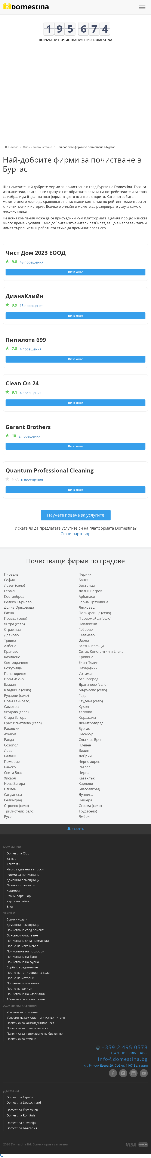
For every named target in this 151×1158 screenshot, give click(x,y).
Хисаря (10, 778)
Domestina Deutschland (24, 1102)
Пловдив (11, 574)
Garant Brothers (28, 427)
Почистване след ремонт (25, 930)
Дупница (86, 794)
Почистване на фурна (23, 962)
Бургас (84, 728)
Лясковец (87, 607)
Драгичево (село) (93, 684)
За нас (11, 859)
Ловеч (9, 750)
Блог (10, 907)
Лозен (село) (14, 585)
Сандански (13, 794)
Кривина (86, 657)
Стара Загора (15, 717)
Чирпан (85, 772)
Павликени (88, 624)
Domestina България (22, 1128)
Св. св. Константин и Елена (101, 651)
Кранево (11, 651)
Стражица (12, 629)
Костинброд (14, 596)
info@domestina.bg (123, 1059)
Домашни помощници (23, 880)
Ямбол (84, 816)
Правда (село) (15, 618)
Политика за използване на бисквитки (35, 1033)
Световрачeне (16, 662)
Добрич (85, 756)
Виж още (75, 272)
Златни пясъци (91, 646)
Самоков (11, 706)
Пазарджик (88, 668)
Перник (85, 574)
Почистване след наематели (28, 941)
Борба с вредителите (22, 967)
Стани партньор (75, 533)
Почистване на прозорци (25, 951)
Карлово (86, 783)
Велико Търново (18, 602)
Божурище (13, 668)
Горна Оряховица (93, 602)
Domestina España (20, 1097)
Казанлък (87, 778)
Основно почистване (22, 935)
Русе (8, 816)
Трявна (10, 640)
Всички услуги (17, 919)
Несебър (86, 734)
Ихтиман (86, 673)
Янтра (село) (14, 624)
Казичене (12, 657)
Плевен (85, 745)
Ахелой (10, 734)
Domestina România (21, 1115)
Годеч (84, 695)
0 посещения (32, 480)
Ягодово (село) (16, 712)
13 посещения (31, 305)
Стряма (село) (90, 805)
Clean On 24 (22, 383)
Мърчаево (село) (93, 690)
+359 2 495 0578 (125, 1047)
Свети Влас (13, 772)
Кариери (13, 891)
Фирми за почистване (23, 875)
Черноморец (89, 761)
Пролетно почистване (23, 983)
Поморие (12, 761)
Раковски (11, 728)
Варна (84, 640)
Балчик (10, 756)
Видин (84, 750)
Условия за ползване (22, 1012)
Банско (10, 767)
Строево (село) (16, 805)
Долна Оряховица (19, 607)
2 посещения (29, 436)
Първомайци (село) (95, 618)
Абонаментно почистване (26, 999)
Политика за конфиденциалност (30, 1023)
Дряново (11, 635)
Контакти (13, 864)
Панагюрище (15, 673)
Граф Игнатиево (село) (23, 723)
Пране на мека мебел (22, 946)
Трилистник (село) (19, 811)
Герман (10, 591)
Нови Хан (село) (17, 701)
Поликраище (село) (95, 613)
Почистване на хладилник (26, 994)
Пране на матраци (20, 978)
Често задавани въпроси (25, 869)
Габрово (86, 629)
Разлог (84, 767)
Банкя (84, 580)
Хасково (85, 712)
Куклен (84, 706)
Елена (9, 613)
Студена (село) (91, 701)
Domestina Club (18, 853)
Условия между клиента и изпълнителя (36, 1017)
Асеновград (88, 679)
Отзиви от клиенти (21, 885)
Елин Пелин (88, 662)
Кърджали (87, 717)
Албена (10, 646)
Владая (10, 684)
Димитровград (91, 723)
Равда (9, 739)
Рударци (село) (16, 695)
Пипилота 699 (26, 340)
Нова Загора (14, 783)
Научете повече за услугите (75, 515)
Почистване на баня (22, 957)
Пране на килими (20, 989)
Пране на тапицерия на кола (28, 973)
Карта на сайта (18, 901)
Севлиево (87, 635)
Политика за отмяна (21, 1039)
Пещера (85, 800)
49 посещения (31, 262)
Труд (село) (88, 811)
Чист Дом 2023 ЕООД (36, 252)
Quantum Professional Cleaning (50, 470)
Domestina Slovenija (21, 1123)
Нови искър (14, 679)
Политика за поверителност (27, 1028)
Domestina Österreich (22, 1110)
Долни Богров (90, 591)
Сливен (10, 789)
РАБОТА (75, 829)
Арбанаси (87, 596)
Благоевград (89, 789)
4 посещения (30, 349)
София (9, 580)
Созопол (11, 745)
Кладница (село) (17, 690)
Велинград (13, 800)
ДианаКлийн (24, 296)
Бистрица (87, 585)
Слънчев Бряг (90, 739)
